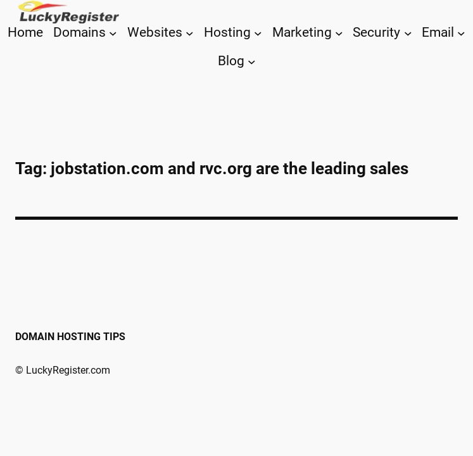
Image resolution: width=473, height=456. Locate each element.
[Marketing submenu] (339, 32)
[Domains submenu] (113, 32)
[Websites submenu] (190, 32)
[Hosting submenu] (258, 32)
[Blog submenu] (252, 62)
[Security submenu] (408, 32)
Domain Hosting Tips (70, 337)
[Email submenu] (461, 32)
